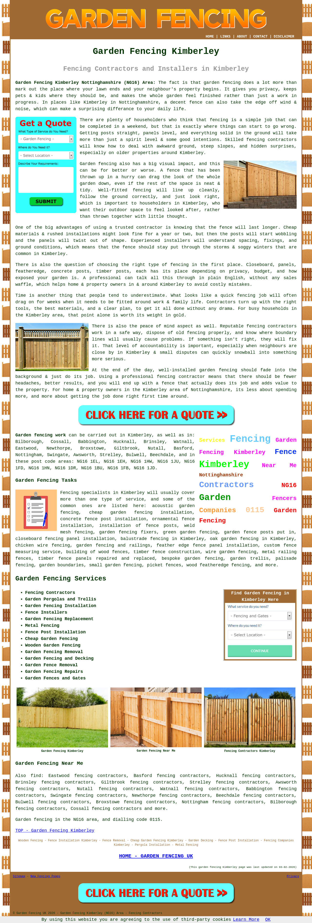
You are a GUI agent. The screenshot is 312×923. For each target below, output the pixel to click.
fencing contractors (271, 139)
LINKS (225, 37)
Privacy (293, 876)
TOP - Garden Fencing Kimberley (54, 830)
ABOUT (242, 37)
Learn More (246, 919)
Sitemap (19, 876)
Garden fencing (98, 163)
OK (268, 919)
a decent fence (183, 102)
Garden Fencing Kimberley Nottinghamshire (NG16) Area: (85, 82)
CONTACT (260, 37)
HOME (210, 37)
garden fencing (218, 370)
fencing (246, 295)
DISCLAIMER (284, 37)
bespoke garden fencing (192, 558)
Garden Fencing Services (60, 578)
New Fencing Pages (45, 876)
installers (177, 240)
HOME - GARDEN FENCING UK (156, 856)
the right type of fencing (155, 264)
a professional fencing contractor (160, 376)
